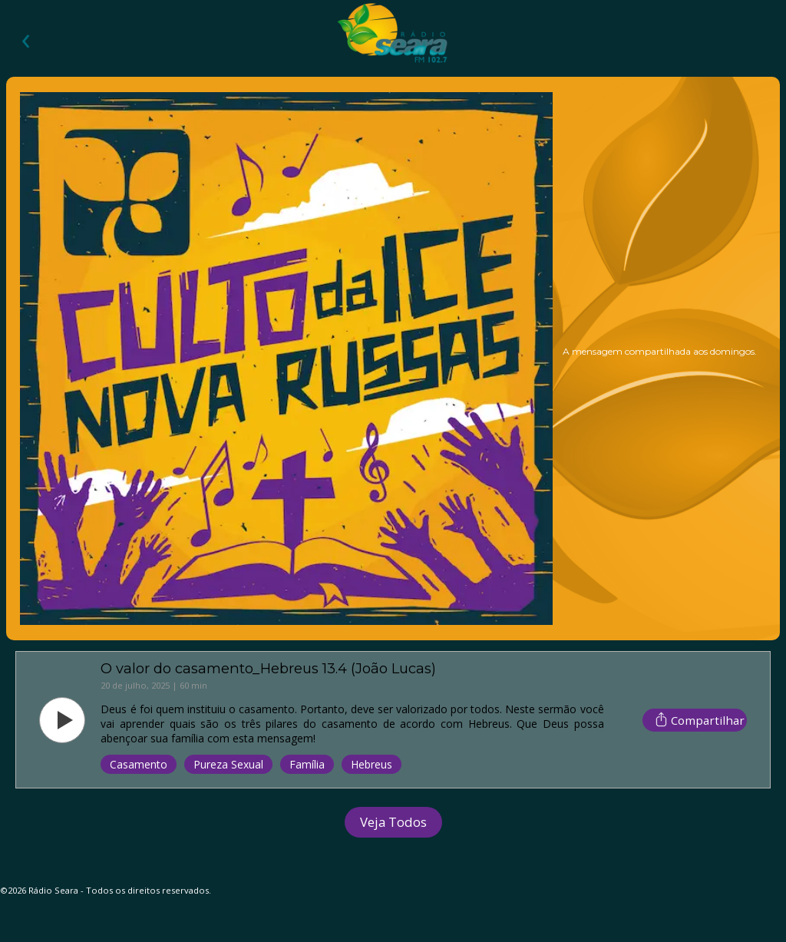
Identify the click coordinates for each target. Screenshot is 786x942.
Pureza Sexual (228, 764)
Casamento (138, 764)
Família (307, 764)
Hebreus (371, 764)
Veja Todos (393, 822)
